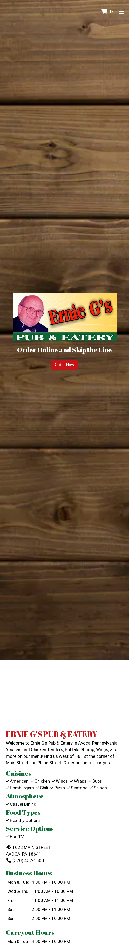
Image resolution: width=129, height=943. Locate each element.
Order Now (64, 364)
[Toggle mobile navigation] (121, 11)
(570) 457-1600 (25, 860)
